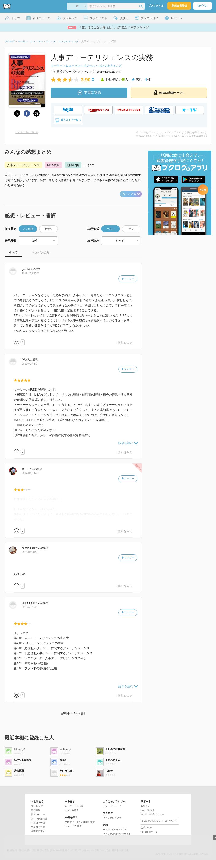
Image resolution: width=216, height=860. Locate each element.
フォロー (128, 278)
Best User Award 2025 (114, 829)
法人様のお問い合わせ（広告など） (159, 821)
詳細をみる (125, 342)
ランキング (37, 806)
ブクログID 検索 (73, 826)
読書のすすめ (38, 831)
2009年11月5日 (30, 552)
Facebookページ (149, 831)
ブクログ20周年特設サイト (117, 834)
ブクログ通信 (38, 827)
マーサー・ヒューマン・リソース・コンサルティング (86, 65)
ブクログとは (155, 5)
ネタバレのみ (40, 252)
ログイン (202, 5)
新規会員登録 (179, 5)
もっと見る (131, 193)
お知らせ (145, 806)
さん (27, 269)
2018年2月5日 (30, 363)
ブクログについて (112, 806)
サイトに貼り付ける (26, 132)
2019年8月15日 (30, 273)
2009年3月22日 (30, 607)
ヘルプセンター (149, 810)
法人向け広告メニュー (152, 814)
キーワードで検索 (74, 806)
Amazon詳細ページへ (168, 92)
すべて (13, 252)
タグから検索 (72, 810)
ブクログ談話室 (39, 818)
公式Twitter (146, 827)
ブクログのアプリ (112, 818)
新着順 (48, 228)
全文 (131, 228)
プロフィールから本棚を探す (80, 822)
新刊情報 (35, 810)
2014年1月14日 (30, 473)
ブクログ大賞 (38, 823)
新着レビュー (38, 814)
